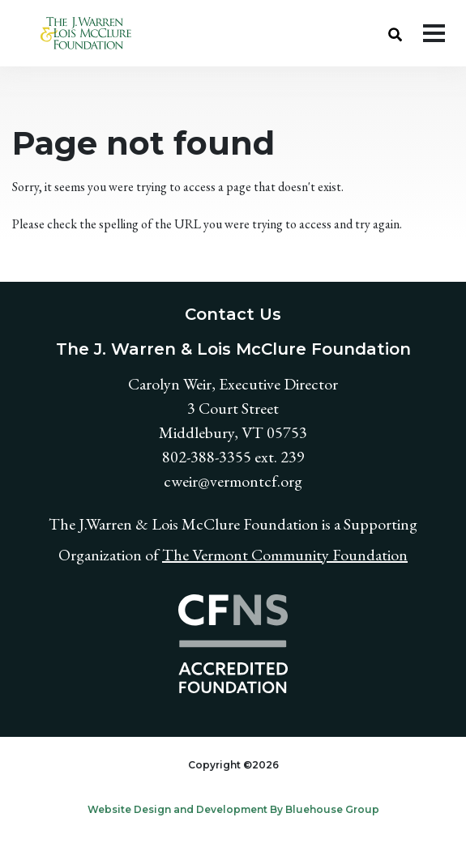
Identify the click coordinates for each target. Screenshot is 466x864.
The (177, 554)
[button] (395, 33)
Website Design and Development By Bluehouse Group (233, 809)
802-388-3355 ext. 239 (233, 456)
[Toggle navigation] (434, 33)
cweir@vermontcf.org (233, 481)
